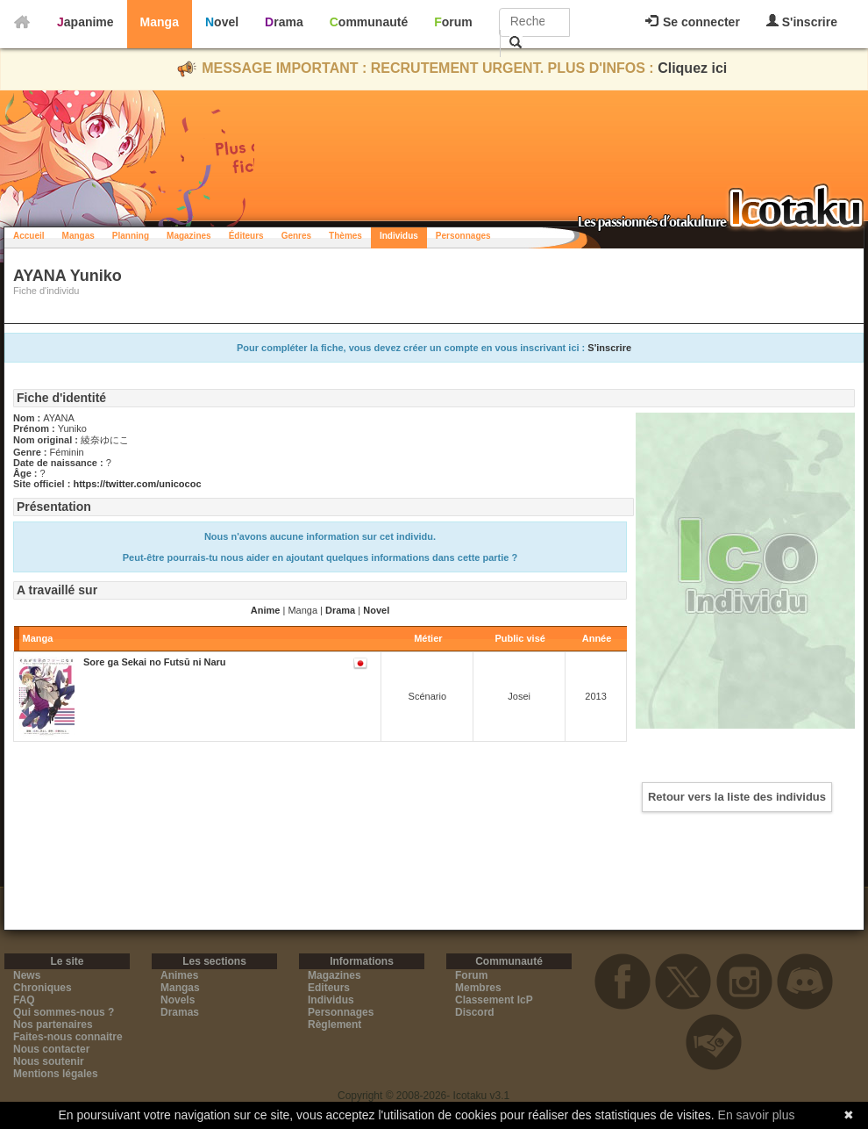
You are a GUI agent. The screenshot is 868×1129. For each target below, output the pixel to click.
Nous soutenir (48, 1061)
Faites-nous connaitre (68, 1037)
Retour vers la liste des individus (737, 796)
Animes (179, 975)
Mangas (78, 236)
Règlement (334, 1024)
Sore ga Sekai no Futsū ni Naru (154, 662)
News (26, 975)
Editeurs (329, 988)
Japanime (85, 22)
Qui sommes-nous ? (63, 1012)
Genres (296, 236)
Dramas (179, 1012)
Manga (159, 22)
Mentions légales (55, 1074)
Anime (266, 610)
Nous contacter (51, 1049)
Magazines (189, 236)
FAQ (24, 1000)
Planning (130, 236)
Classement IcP (494, 1000)
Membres (478, 988)
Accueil (29, 236)
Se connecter (692, 22)
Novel (221, 22)
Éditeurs (246, 236)
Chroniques (42, 988)
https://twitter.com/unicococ (137, 483)
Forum (453, 22)
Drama (284, 22)
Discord (474, 1012)
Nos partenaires (53, 1024)
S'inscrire (801, 21)
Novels (177, 1000)
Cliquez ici (692, 68)
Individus (399, 236)
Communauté (369, 22)
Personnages (463, 236)
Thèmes (345, 236)
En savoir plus (756, 1115)
